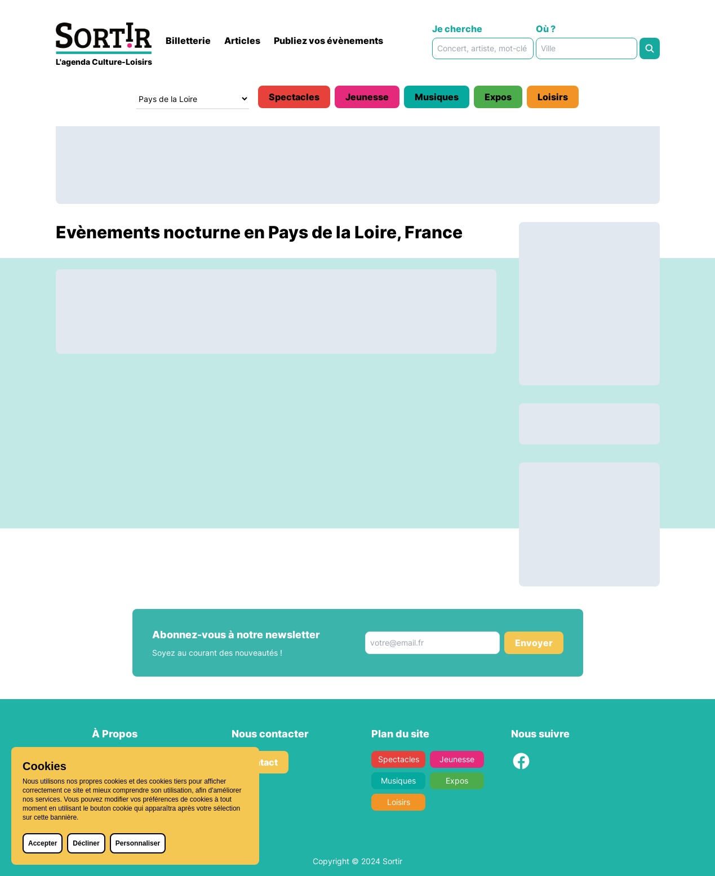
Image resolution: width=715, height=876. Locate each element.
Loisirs (553, 97)
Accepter (42, 843)
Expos (498, 97)
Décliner (86, 843)
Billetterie (188, 40)
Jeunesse (367, 97)
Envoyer (534, 642)
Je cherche (457, 28)
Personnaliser (138, 843)
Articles (242, 40)
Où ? (546, 28)
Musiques (437, 97)
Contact (260, 762)
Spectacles (294, 97)
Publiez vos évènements (328, 40)
